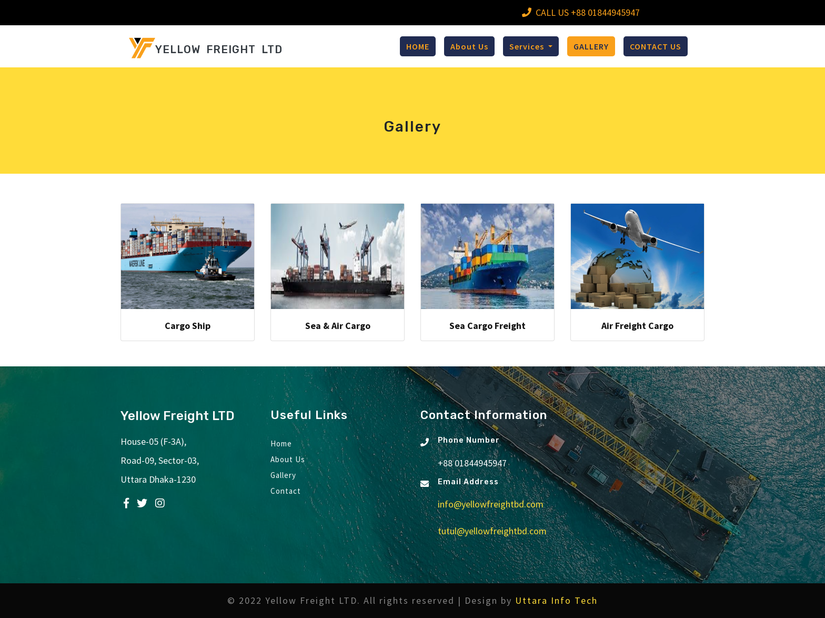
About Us (469, 46)
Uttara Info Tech (556, 600)
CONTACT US (655, 46)
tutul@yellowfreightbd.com (492, 531)
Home (281, 443)
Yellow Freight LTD (177, 415)
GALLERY (591, 46)
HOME (417, 46)
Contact (285, 491)
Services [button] (527, 46)
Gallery (283, 475)
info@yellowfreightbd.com (491, 504)
